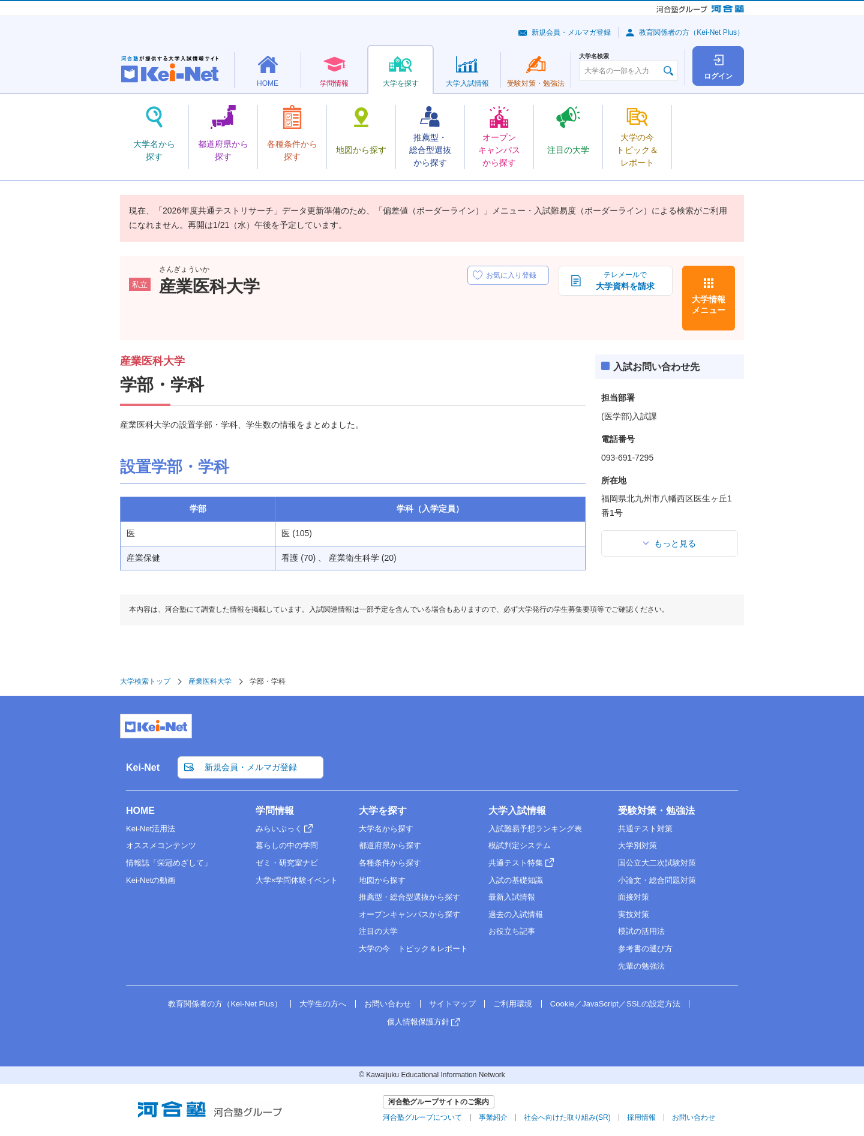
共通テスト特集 (515, 862)
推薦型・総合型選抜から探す (409, 896)
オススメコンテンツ (161, 845)
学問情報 (275, 811)
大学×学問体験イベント (297, 880)
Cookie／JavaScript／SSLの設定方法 (615, 1003)
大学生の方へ (322, 1003)
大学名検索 (594, 56)
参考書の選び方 (645, 948)
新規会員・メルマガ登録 (571, 32)
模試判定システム (519, 845)
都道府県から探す (390, 845)
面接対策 (633, 896)
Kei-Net (143, 767)
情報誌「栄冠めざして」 (169, 862)
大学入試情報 (517, 811)
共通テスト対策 (645, 828)
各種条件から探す (390, 862)
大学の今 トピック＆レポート (413, 948)
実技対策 (633, 914)
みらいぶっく (279, 828)
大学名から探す (386, 828)
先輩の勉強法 (641, 965)
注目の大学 (378, 931)
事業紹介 (493, 1117)
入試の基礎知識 (515, 880)
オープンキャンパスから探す (409, 914)
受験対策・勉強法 (656, 811)
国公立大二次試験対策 (657, 862)
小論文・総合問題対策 (657, 880)
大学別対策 (637, 845)
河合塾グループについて (422, 1117)
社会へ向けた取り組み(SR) (567, 1117)
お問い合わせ (387, 1003)
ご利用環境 (512, 1003)
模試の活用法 (641, 931)
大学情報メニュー (708, 304)
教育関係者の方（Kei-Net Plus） (691, 32)
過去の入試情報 (515, 914)
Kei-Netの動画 (150, 880)
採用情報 (641, 1117)
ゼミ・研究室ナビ (287, 862)
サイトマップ (452, 1003)
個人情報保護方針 (418, 1021)
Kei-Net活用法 (150, 828)
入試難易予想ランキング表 (535, 828)
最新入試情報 (511, 896)
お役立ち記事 (511, 931)
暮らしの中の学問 (287, 845)
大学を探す (383, 811)
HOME (140, 811)
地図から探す (382, 880)
